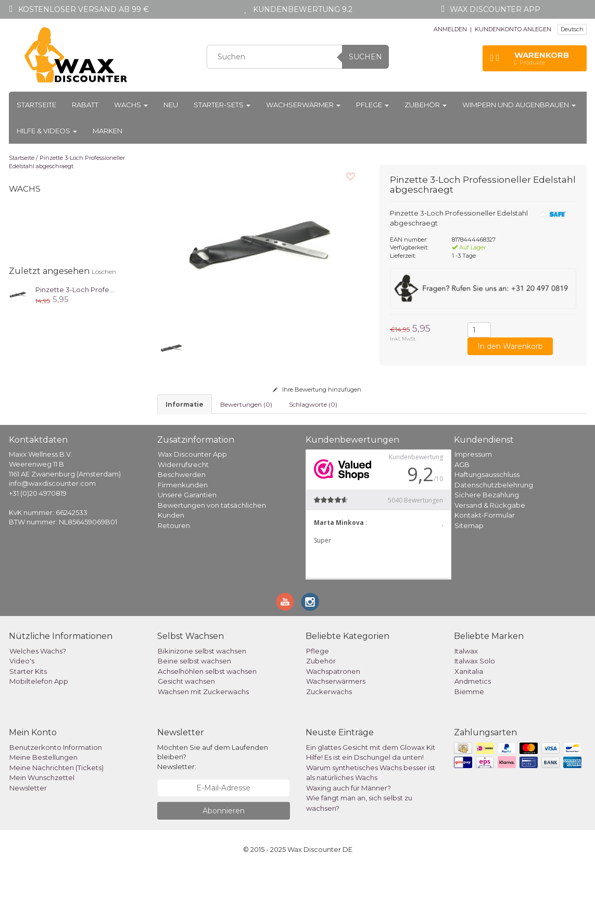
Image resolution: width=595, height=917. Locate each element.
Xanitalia (468, 719)
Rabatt (85, 105)
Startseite (36, 105)
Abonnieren (223, 858)
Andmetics (472, 729)
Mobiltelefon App (38, 729)
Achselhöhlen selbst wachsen (207, 719)
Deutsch (572, 29)
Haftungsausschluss (487, 522)
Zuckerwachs (329, 739)
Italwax (466, 699)
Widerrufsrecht (183, 512)
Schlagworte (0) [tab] (313, 404)
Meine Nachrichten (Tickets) (56, 815)
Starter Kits (28, 719)
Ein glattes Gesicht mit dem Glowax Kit (370, 795)
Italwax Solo (474, 709)
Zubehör (425, 105)
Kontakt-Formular (484, 563)
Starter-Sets (222, 105)
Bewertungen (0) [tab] (246, 404)
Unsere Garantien (187, 542)
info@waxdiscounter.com (52, 531)
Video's (21, 709)
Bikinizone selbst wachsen (202, 699)
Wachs (131, 105)
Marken (107, 131)
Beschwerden (182, 522)
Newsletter (28, 836)
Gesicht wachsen (186, 729)
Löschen (104, 271)
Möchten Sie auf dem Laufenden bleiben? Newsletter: (212, 805)
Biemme (469, 739)
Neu (170, 105)
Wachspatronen (333, 719)
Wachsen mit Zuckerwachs (203, 739)
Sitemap (469, 573)
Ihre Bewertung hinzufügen (317, 389)
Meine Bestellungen (43, 805)
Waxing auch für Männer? (348, 836)
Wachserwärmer (303, 105)
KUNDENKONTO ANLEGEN (513, 29)
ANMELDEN (450, 29)
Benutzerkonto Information (55, 795)
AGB (462, 512)
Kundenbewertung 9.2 (302, 9)
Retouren (174, 573)
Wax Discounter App (192, 502)
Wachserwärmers (335, 729)
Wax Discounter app (495, 9)
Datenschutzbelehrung (493, 533)
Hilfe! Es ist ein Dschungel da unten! (365, 805)
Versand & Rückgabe (489, 553)
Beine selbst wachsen (194, 709)
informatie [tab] (185, 404)
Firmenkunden (183, 533)
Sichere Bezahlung (486, 542)
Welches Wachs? (37, 699)
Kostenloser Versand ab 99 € (83, 9)
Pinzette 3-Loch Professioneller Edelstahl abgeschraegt (67, 162)
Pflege (372, 105)
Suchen (365, 56)
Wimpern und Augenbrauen (519, 105)
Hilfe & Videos (47, 131)
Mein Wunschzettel (41, 825)
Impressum (473, 502)
